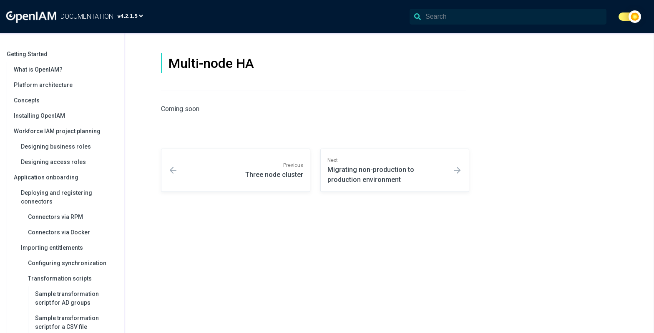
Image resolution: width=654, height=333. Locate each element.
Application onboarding (65, 177)
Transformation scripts (72, 278)
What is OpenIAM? (38, 69)
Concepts (27, 100)
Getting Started (61, 54)
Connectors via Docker (59, 232)
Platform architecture (43, 85)
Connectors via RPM (55, 217)
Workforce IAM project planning (65, 131)
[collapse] (113, 54)
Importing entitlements (68, 247)
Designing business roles (56, 146)
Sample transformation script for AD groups (67, 298)
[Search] (508, 17)
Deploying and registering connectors (68, 197)
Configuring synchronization (67, 263)
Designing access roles (53, 162)
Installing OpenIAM (39, 115)
